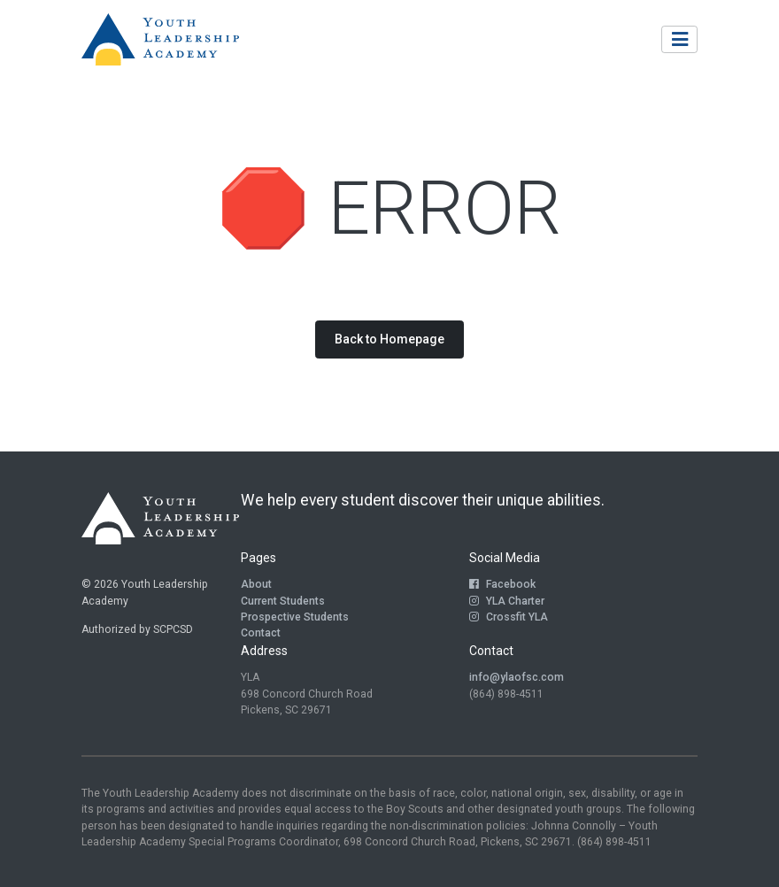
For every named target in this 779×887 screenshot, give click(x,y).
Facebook (502, 584)
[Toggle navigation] (679, 39)
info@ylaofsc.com (516, 677)
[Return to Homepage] (160, 40)
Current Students (283, 601)
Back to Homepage (389, 339)
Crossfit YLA (508, 617)
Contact (261, 633)
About (256, 584)
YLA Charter (506, 601)
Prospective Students (295, 617)
